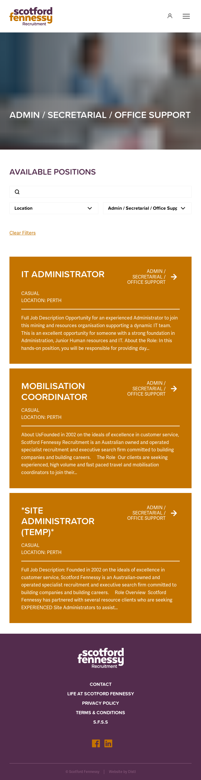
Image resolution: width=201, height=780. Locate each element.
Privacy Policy (100, 703)
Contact (101, 684)
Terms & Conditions (100, 712)
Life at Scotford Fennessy (100, 693)
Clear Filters (22, 233)
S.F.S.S (100, 722)
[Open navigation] (186, 16)
